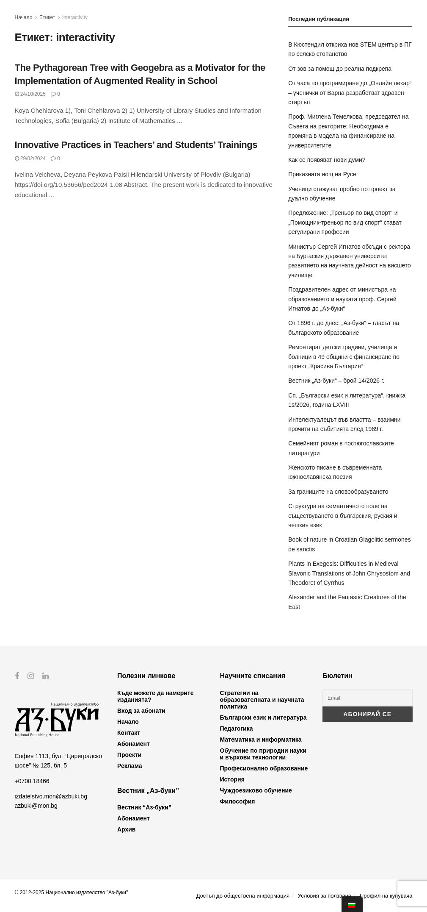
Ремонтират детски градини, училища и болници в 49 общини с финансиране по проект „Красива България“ (343, 357)
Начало (24, 17)
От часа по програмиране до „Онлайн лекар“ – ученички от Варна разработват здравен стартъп (350, 93)
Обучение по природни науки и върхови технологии (263, 754)
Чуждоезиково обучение (256, 790)
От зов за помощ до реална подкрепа (339, 68)
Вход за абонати (141, 710)
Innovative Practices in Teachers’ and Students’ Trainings (136, 144)
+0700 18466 (32, 780)
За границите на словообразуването (338, 491)
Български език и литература (263, 717)
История (232, 779)
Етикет (47, 17)
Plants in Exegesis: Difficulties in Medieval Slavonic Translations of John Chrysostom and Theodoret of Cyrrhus (349, 573)
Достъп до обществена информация (242, 896)
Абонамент (133, 743)
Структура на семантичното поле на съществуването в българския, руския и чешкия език (342, 515)
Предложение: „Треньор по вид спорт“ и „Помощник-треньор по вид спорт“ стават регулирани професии (345, 222)
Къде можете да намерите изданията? (155, 696)
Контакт (128, 732)
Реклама (129, 765)
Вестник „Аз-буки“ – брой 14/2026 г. (336, 380)
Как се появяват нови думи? (326, 159)
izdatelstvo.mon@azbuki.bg (51, 796)
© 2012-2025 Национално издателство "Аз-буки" (71, 892)
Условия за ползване (324, 896)
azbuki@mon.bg (36, 805)
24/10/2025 (30, 94)
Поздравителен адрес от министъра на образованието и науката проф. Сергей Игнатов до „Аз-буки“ (342, 299)
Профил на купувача (386, 896)
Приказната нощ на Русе (322, 174)
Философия (237, 801)
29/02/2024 (30, 158)
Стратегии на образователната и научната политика (262, 700)
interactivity (75, 17)
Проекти (129, 754)
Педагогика (236, 728)
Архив (126, 829)
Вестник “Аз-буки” (144, 807)
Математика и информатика (261, 739)
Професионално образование (264, 768)
